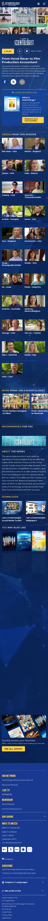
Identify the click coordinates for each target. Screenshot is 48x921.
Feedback (8, 859)
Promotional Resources (12, 809)
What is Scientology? (29, 98)
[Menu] (44, 3)
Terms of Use (6, 909)
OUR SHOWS (7, 816)
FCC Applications (8, 901)
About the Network (10, 785)
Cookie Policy (7, 912)
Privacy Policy (7, 915)
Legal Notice (6, 918)
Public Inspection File (9, 898)
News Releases (8, 804)
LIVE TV (5, 790)
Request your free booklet (31, 120)
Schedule (7, 794)
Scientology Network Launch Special (17, 780)
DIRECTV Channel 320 (11, 828)
